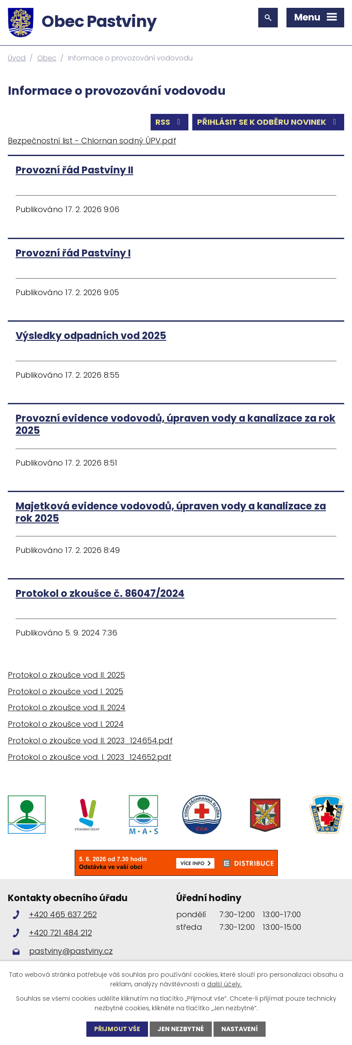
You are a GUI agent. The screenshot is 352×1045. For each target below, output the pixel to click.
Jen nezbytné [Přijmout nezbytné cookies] (181, 1029)
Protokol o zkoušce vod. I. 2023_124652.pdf (89, 757)
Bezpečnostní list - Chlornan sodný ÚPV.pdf (92, 140)
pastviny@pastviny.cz (71, 950)
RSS (169, 121)
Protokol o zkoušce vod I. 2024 (66, 724)
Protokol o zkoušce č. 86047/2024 (100, 593)
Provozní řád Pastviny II (74, 170)
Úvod (17, 58)
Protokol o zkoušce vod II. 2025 (66, 674)
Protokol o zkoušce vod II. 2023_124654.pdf (90, 740)
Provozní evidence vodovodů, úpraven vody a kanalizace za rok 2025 (176, 424)
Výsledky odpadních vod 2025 (91, 336)
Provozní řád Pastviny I (73, 253)
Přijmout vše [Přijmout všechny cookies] (117, 1029)
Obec (46, 58)
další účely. (224, 984)
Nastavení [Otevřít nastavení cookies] (239, 1029)
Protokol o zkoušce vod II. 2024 (66, 707)
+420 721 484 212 (60, 932)
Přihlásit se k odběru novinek (268, 121)
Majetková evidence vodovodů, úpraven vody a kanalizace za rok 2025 (171, 512)
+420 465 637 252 (63, 914)
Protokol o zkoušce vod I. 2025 (65, 691)
